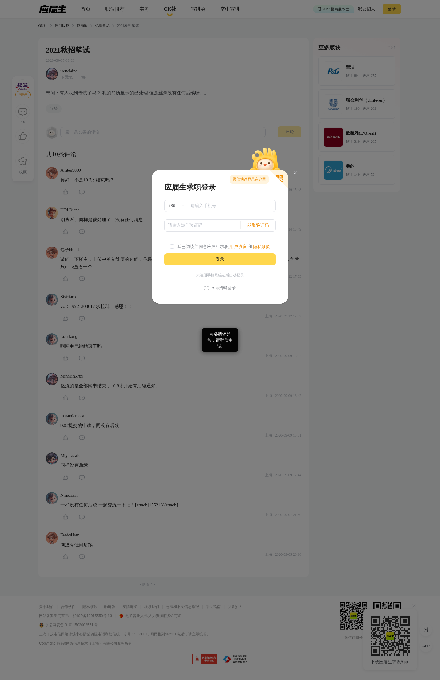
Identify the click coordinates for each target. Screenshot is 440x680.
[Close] (295, 172)
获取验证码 (258, 225)
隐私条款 (261, 246)
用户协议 (238, 246)
